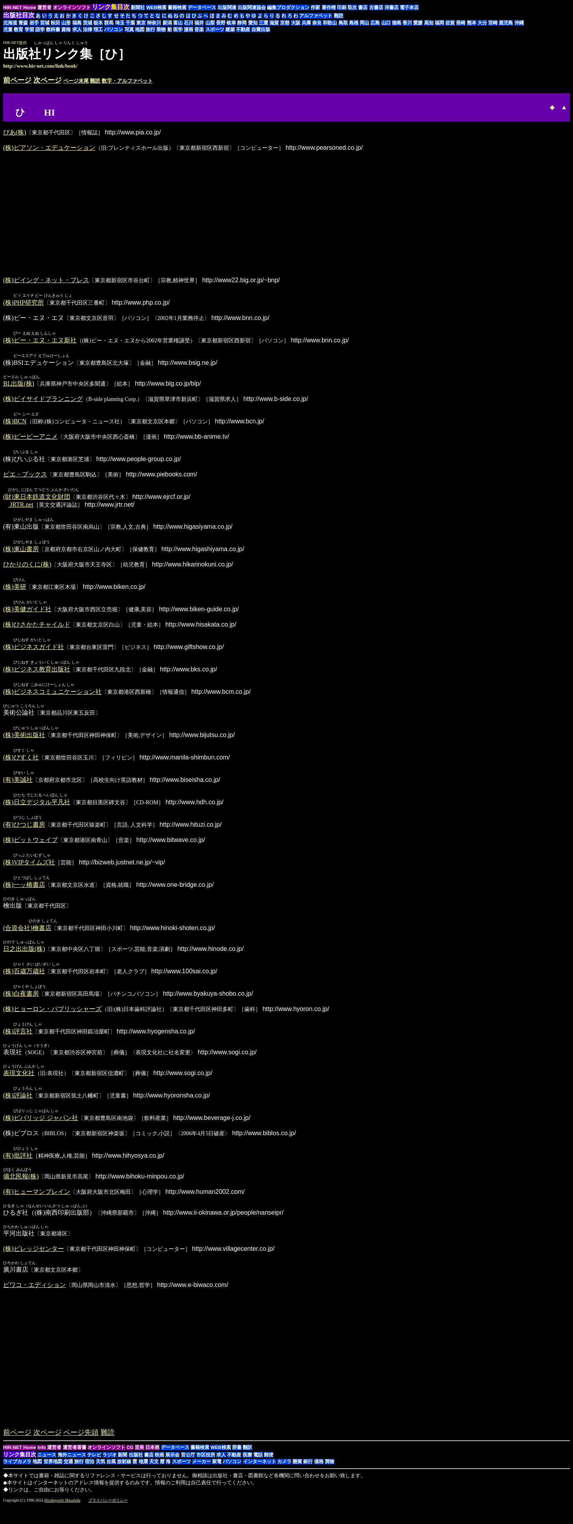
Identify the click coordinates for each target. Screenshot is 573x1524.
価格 (319, 1472)
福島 (77, 23)
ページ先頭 (81, 1443)
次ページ (47, 80)
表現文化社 (19, 1082)
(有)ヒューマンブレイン (36, 1202)
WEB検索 (156, 7)
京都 (284, 23)
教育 (18, 29)
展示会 (172, 1465)
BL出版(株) (18, 384)
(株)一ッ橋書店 (24, 892)
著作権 (329, 7)
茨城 (87, 23)
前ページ (17, 80)
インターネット (259, 1472)
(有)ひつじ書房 (24, 831)
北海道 (10, 23)
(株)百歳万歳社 (24, 979)
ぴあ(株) (14, 132)
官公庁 (188, 1465)
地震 (143, 1472)
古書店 (376, 7)
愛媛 (418, 23)
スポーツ (214, 29)
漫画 (188, 29)
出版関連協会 (252, 7)
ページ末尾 (76, 81)
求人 (77, 29)
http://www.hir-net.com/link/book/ (40, 66)
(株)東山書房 (21, 552)
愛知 (253, 23)
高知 (429, 23)
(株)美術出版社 (24, 740)
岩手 (34, 23)
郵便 (268, 1465)
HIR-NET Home (19, 7)
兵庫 (306, 23)
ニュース (46, 1465)
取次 (352, 7)
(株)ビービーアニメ (30, 438)
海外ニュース (72, 1465)
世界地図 (53, 1472)
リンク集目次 (19, 1465)
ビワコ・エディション (34, 1295)
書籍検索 (177, 7)
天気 (100, 1472)
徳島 (396, 23)
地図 (140, 29)
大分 (482, 23)
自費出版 (260, 29)
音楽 (199, 29)
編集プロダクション (288, 7)
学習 (29, 29)
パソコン (113, 29)
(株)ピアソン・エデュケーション (49, 147)
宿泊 (89, 1472)
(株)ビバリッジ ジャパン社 (40, 1128)
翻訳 (247, 1458)
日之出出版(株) (24, 957)
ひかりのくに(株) (27, 567)
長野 (220, 23)
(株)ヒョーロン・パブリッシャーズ (52, 1018)
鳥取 (343, 23)
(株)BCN (15, 422)
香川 (407, 23)
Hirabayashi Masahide (62, 1511)
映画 (159, 1465)
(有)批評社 (18, 1166)
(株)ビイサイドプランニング (43, 400)
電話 (258, 1465)
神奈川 (154, 23)
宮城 (44, 23)
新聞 (122, 1465)
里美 (139, 1458)
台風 (111, 1472)
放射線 (124, 1472)
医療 (247, 1465)
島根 (354, 23)
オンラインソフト (72, 7)
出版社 (136, 1465)
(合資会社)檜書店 (27, 936)
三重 (263, 23)
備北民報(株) (21, 1187)
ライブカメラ (17, 1472)
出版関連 (227, 7)
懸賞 (297, 1472)
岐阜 (231, 23)
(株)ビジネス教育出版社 (36, 674)
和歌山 (330, 23)
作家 (315, 7)
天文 (154, 1472)
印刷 (341, 7)
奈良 (317, 23)
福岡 (439, 23)
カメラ (284, 1472)
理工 (98, 29)
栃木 (98, 23)
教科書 (53, 29)
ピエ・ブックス (25, 476)
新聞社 (138, 7)
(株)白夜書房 (21, 1002)
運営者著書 (74, 1458)
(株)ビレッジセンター (33, 1259)
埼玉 (119, 23)
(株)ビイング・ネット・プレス (46, 280)
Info (41, 1458)
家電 (217, 1472)
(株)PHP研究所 (23, 303)
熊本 (471, 23)
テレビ (94, 1465)
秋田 (55, 23)
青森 (23, 23)
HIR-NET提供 (15, 42)
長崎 (460, 23)
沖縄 (519, 23)
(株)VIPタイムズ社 (29, 869)
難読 (338, 15)
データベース (202, 7)
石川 (188, 23)
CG (130, 1458)
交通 (68, 1472)
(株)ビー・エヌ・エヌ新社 (40, 341)
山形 (66, 23)
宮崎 (493, 23)
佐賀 (450, 23)
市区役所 (205, 1465)
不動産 (243, 29)
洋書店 (391, 7)
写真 (129, 29)
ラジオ (110, 1465)
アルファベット (315, 15)
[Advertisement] (504, 57)
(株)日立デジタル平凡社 (36, 808)
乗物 (161, 29)
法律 (87, 29)
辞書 (237, 1458)
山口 (386, 23)
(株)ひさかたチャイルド (36, 628)
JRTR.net (20, 507)
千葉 (130, 23)
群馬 (109, 23)
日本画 (152, 1458)
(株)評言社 (18, 1040)
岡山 (364, 23)
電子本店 (409, 7)
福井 (199, 23)
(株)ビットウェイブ (30, 847)
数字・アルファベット (127, 81)
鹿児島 (506, 23)
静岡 (242, 23)
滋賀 (274, 23)
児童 (8, 29)
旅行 (150, 29)
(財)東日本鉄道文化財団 (36, 499)
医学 (178, 29)
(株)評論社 (18, 1105)
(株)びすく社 (21, 763)
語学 (40, 29)
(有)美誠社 (18, 786)
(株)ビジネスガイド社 (33, 651)
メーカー (201, 1472)
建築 (230, 29)
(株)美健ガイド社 (27, 613)
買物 (329, 1472)
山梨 (210, 23)
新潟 (167, 23)
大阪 (295, 23)
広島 (375, 23)
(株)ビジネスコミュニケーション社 (52, 696)
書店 (363, 7)
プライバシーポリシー (108, 1511)
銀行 (308, 1472)
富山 (178, 23)
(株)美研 (14, 590)
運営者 (44, 7)
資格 (66, 29)
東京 (141, 23)
